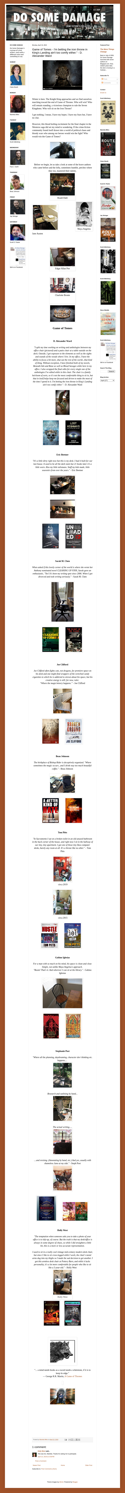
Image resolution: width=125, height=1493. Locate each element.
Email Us (103, 93)
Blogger (75, 1482)
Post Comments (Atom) (49, 1469)
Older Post (88, 1465)
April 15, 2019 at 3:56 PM (46, 1457)
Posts (104, 79)
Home (63, 1465)
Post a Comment (40, 1461)
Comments (106, 83)
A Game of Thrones (73, 1376)
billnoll (61, 1482)
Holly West (41, 1451)
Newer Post (36, 1465)
